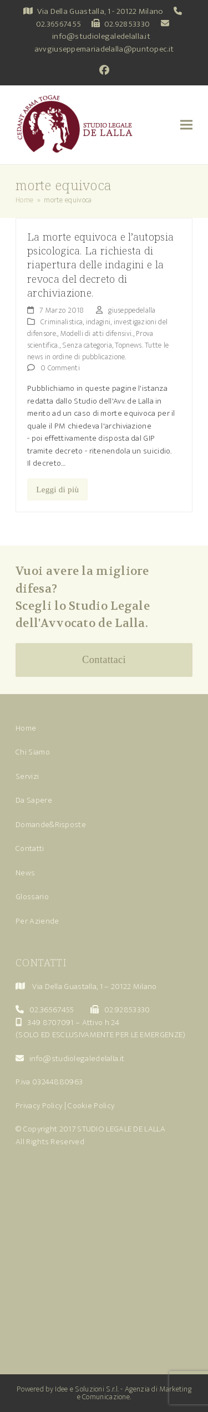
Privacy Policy (39, 1106)
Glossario (32, 897)
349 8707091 (50, 1022)
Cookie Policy (91, 1106)
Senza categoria (87, 345)
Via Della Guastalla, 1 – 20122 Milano (94, 986)
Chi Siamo (33, 752)
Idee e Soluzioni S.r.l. (87, 1389)
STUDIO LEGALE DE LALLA (121, 1129)
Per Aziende (37, 921)
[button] (186, 125)
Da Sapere (34, 800)
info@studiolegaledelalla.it (101, 36)
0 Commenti (60, 367)
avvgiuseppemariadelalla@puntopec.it (104, 49)
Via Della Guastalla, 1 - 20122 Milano (100, 11)
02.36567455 (58, 24)
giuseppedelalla (132, 310)
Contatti (30, 848)
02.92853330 (127, 24)
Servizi (27, 776)
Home (26, 728)
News (25, 873)
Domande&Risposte (51, 825)
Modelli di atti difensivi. (96, 333)
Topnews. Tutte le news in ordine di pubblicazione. (98, 351)
